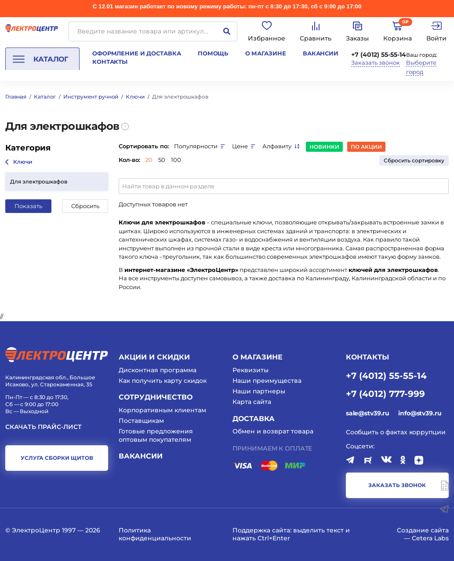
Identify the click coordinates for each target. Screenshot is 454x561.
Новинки (324, 146)
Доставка (253, 418)
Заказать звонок (375, 62)
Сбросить (85, 205)
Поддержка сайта (261, 530)
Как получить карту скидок (163, 381)
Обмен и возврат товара (272, 431)
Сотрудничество (155, 397)
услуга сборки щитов (57, 458)
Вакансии (320, 53)
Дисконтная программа (157, 370)
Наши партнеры (258, 391)
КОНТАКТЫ (367, 357)
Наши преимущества (266, 381)
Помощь (213, 53)
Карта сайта (251, 402)
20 (149, 159)
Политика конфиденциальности (155, 534)
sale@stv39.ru (367, 413)
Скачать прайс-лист (43, 427)
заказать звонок (397, 485)
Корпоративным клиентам (162, 410)
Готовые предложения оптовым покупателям (156, 435)
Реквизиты (250, 370)
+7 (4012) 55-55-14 (378, 55)
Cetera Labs (430, 538)
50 (161, 159)
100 (176, 159)
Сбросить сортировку (414, 160)
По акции (366, 146)
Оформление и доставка (136, 53)
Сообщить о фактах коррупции (396, 432)
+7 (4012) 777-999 (385, 393)
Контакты (109, 61)
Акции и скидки (154, 357)
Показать (28, 205)
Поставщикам (141, 421)
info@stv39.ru (419, 413)
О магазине (265, 53)
